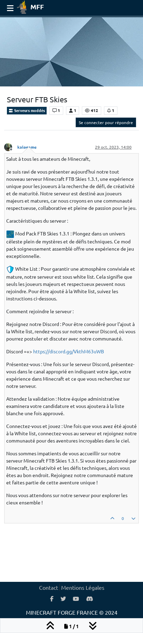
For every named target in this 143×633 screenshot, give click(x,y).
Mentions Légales (82, 587)
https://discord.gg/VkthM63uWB (68, 351)
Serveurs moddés (27, 110)
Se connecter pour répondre (106, 122)
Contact (48, 587)
